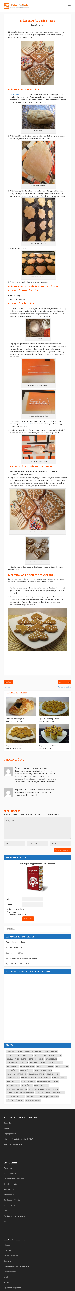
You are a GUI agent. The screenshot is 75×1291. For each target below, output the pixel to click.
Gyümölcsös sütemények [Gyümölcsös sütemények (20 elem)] (17, 1063)
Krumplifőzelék (10, 1205)
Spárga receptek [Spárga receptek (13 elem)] (27, 1093)
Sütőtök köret (9, 1189)
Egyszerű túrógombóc (12, 1288)
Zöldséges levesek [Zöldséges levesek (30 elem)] (33, 1100)
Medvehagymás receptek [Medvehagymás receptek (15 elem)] (47, 1081)
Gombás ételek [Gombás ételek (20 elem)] (13, 1059)
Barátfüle (18, 947)
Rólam (6, 1128)
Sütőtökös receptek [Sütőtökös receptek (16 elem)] (15, 1097)
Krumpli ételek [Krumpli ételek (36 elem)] (44, 1078)
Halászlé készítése (11, 1256)
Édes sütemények (37, 25)
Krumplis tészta (10, 1173)
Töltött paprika (10, 1272)
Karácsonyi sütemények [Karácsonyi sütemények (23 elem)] (17, 1074)
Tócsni (6, 1211)
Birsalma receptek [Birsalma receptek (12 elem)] (14, 1051)
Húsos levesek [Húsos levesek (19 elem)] (13, 1066)
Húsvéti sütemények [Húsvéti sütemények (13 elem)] (45, 1066)
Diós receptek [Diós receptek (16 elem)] (27, 1055)
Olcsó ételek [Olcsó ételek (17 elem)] (27, 1085)
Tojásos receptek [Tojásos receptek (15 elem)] (51, 1097)
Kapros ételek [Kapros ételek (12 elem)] (13, 1070)
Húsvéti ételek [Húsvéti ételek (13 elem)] (62, 1066)
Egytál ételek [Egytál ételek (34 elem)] (40, 1055)
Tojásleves (8, 1168)
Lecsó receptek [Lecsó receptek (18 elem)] (13, 1081)
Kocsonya (7, 1261)
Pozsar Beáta (11, 942)
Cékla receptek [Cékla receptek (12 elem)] (13, 1055)
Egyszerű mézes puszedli (49, 719)
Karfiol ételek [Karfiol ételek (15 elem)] (26, 1070)
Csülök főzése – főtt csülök (26, 958)
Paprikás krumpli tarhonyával (15, 1216)
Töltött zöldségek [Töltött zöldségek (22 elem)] (15, 1100)
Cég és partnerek (10, 1134)
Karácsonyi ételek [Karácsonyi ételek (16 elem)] (36, 1074)
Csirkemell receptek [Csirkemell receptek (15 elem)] (32, 1051)
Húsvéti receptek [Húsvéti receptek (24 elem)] (27, 1066)
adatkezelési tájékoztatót (17, 914)
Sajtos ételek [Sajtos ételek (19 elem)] (12, 1093)
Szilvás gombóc (10, 1282)
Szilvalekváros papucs (15, 719)
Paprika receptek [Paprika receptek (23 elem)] (41, 1085)
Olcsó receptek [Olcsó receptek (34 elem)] (13, 1085)
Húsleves (7, 1245)
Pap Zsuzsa (10, 958)
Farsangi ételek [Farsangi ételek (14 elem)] (54, 1055)
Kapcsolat (8, 1123)
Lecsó (6, 1277)
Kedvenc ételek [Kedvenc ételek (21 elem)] (52, 1074)
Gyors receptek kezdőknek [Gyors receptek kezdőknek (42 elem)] (32, 1059)
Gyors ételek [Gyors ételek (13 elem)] (51, 1059)
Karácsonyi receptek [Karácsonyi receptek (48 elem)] (43, 1070)
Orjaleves (7, 1250)
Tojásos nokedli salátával (14, 1179)
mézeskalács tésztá (18, 94)
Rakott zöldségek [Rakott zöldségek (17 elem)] (36, 1089)
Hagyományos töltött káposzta (16, 1266)
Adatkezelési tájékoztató (14, 1144)
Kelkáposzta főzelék (12, 1200)
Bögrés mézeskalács (14, 746)
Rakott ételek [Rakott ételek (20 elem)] (52, 1089)
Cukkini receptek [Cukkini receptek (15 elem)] (50, 1051)
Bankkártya (22, 942)
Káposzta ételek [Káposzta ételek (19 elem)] (59, 1078)
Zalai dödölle (9, 1195)
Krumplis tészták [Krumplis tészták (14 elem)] (28, 1078)
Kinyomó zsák (26, 424)
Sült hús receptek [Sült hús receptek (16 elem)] (43, 1093)
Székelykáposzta (10, 1184)
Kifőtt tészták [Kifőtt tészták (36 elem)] (13, 1078)
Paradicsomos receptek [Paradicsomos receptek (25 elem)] (17, 1089)
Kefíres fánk (8, 1221)
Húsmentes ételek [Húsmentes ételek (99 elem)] (54, 1063)
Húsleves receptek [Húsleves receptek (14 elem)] (37, 1063)
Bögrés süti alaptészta (48, 746)
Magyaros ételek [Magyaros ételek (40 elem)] (28, 1081)
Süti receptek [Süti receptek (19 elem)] (58, 1093)
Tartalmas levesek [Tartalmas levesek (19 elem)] (34, 1097)
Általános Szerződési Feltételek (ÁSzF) (18, 1139)
